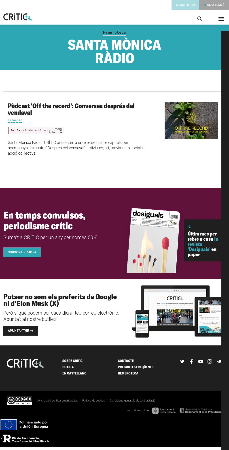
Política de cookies (93, 403)
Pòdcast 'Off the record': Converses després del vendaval (71, 111)
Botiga (68, 369)
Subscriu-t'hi (185, 4)
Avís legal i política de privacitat (57, 403)
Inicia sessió (216, 4)
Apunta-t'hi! (18, 333)
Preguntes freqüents (135, 369)
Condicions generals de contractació (132, 403)
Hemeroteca (114, 34)
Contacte (126, 363)
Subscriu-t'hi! (20, 255)
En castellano (74, 376)
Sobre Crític (72, 363)
